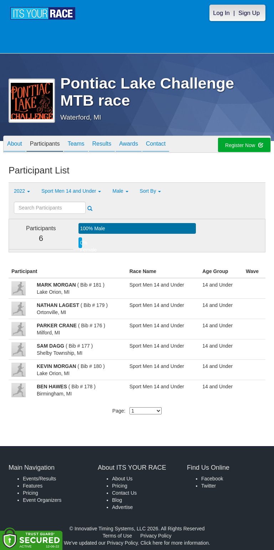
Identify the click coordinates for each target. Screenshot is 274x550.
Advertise (122, 507)
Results (101, 145)
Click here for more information (175, 543)
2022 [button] (22, 191)
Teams (75, 145)
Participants (45, 145)
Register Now (244, 145)
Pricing (30, 493)
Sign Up (249, 13)
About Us (122, 478)
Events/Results (39, 478)
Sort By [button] (150, 191)
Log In (221, 13)
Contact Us (124, 493)
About (14, 145)
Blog (117, 500)
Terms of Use (117, 536)
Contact (156, 145)
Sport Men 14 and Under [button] (71, 191)
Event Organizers (42, 500)
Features (32, 486)
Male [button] (120, 191)
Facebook (212, 478)
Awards (128, 145)
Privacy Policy (155, 536)
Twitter (208, 486)
